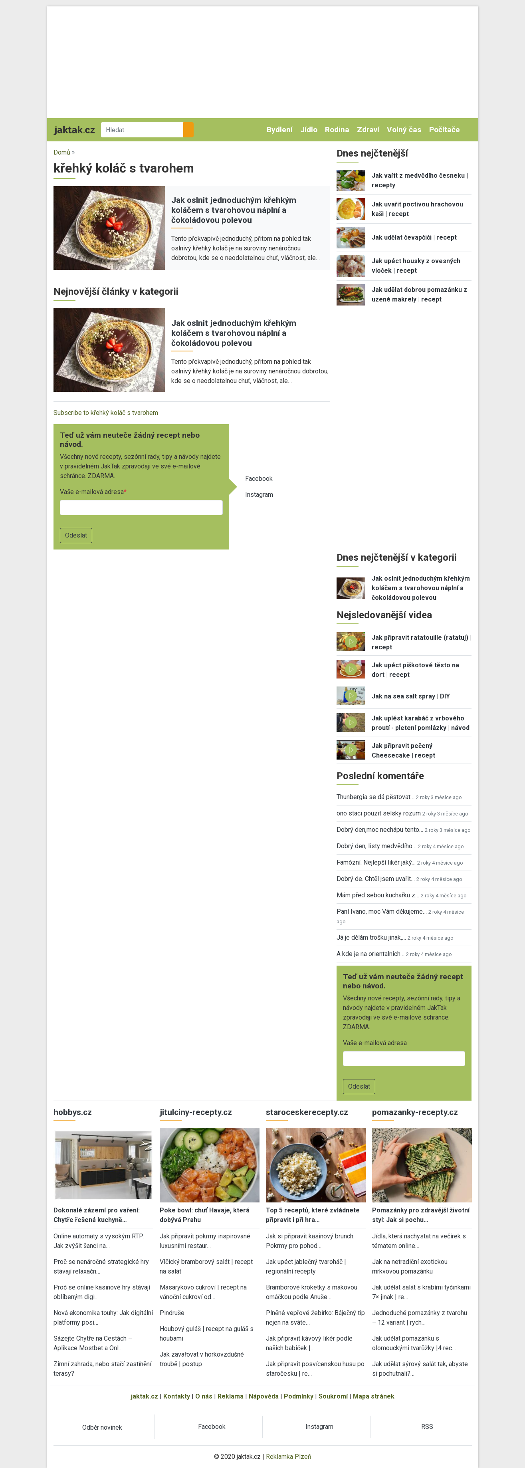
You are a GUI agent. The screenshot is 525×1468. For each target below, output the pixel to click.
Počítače (444, 129)
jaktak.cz (144, 1396)
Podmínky (298, 1396)
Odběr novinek (102, 1427)
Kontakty (176, 1396)
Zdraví (368, 129)
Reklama (231, 1396)
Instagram (259, 494)
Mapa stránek (373, 1396)
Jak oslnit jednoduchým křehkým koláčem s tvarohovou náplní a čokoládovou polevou (233, 210)
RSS (427, 1426)
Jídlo (308, 129)
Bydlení (280, 129)
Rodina (337, 129)
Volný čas (404, 129)
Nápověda (264, 1396)
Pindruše (172, 1313)
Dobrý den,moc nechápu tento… (380, 829)
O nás (203, 1396)
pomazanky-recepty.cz (415, 1112)
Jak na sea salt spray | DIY (411, 696)
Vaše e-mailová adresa (92, 492)
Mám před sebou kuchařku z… (378, 895)
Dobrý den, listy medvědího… (376, 846)
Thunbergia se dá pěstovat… (375, 797)
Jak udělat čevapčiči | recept (414, 237)
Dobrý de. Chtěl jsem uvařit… (376, 879)
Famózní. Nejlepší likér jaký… (376, 862)
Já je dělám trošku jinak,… (371, 937)
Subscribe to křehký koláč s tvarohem (105, 413)
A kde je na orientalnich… (370, 954)
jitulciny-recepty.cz (196, 1112)
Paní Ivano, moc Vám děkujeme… (382, 911)
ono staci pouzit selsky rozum (379, 813)
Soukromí (333, 1396)
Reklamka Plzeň (288, 1456)
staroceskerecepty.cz (307, 1112)
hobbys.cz (72, 1112)
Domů (61, 152)
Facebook (259, 478)
